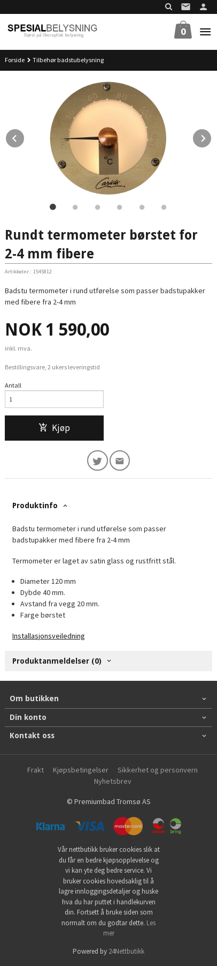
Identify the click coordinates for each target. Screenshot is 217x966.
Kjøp (54, 428)
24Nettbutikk (126, 951)
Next (211, 136)
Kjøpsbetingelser (80, 770)
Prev (24, 136)
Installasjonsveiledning (48, 636)
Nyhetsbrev (112, 781)
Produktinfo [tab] (35, 505)
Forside (15, 60)
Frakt (35, 770)
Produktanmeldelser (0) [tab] (57, 661)
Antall (13, 385)
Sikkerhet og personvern (158, 770)
